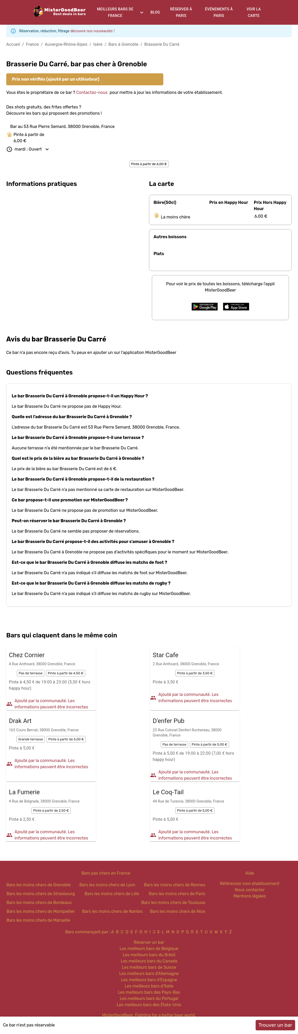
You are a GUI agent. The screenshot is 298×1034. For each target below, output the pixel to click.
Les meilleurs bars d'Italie (149, 986)
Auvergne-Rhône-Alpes (66, 44)
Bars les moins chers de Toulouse (173, 902)
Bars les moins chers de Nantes (112, 911)
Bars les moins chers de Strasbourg (41, 893)
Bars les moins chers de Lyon (107, 884)
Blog (155, 12)
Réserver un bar (149, 942)
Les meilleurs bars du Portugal (149, 998)
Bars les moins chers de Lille (112, 893)
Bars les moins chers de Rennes (174, 884)
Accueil (13, 44)
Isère (98, 44)
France (32, 44)
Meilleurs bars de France (115, 12)
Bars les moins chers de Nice (177, 911)
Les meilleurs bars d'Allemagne (149, 973)
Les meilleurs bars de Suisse (149, 967)
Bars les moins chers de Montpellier (41, 911)
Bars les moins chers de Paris (177, 893)
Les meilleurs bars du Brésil (149, 954)
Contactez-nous (92, 92)
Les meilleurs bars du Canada (149, 961)
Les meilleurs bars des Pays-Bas (149, 992)
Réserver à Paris (181, 12)
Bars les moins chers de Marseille (38, 920)
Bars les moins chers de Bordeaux (39, 902)
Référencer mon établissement (250, 883)
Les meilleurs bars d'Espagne (149, 979)
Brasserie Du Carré (161, 44)
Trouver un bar (275, 1025)
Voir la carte (254, 12)
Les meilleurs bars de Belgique (149, 948)
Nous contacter (250, 889)
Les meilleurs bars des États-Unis (149, 1004)
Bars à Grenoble (123, 44)
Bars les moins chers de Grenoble (39, 884)
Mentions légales (250, 896)
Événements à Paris (219, 12)
